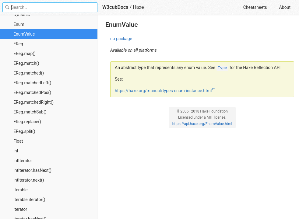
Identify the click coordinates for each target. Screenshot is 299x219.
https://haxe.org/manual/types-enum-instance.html (163, 90)
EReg (18, 43)
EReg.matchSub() (30, 111)
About (284, 7)
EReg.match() (26, 63)
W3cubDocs (115, 7)
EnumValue (24, 34)
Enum (18, 24)
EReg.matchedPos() (32, 92)
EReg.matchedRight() (33, 102)
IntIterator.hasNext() (32, 170)
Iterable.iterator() (29, 199)
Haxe (138, 7)
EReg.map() (24, 53)
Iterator (20, 209)
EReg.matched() (28, 73)
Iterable (20, 189)
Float (18, 141)
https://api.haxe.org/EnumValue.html (202, 124)
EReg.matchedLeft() (32, 82)
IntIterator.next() (28, 180)
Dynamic (21, 14)
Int (15, 150)
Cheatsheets (255, 7)
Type (222, 68)
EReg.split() (24, 131)
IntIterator (22, 160)
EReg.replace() (27, 121)
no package (121, 38)
